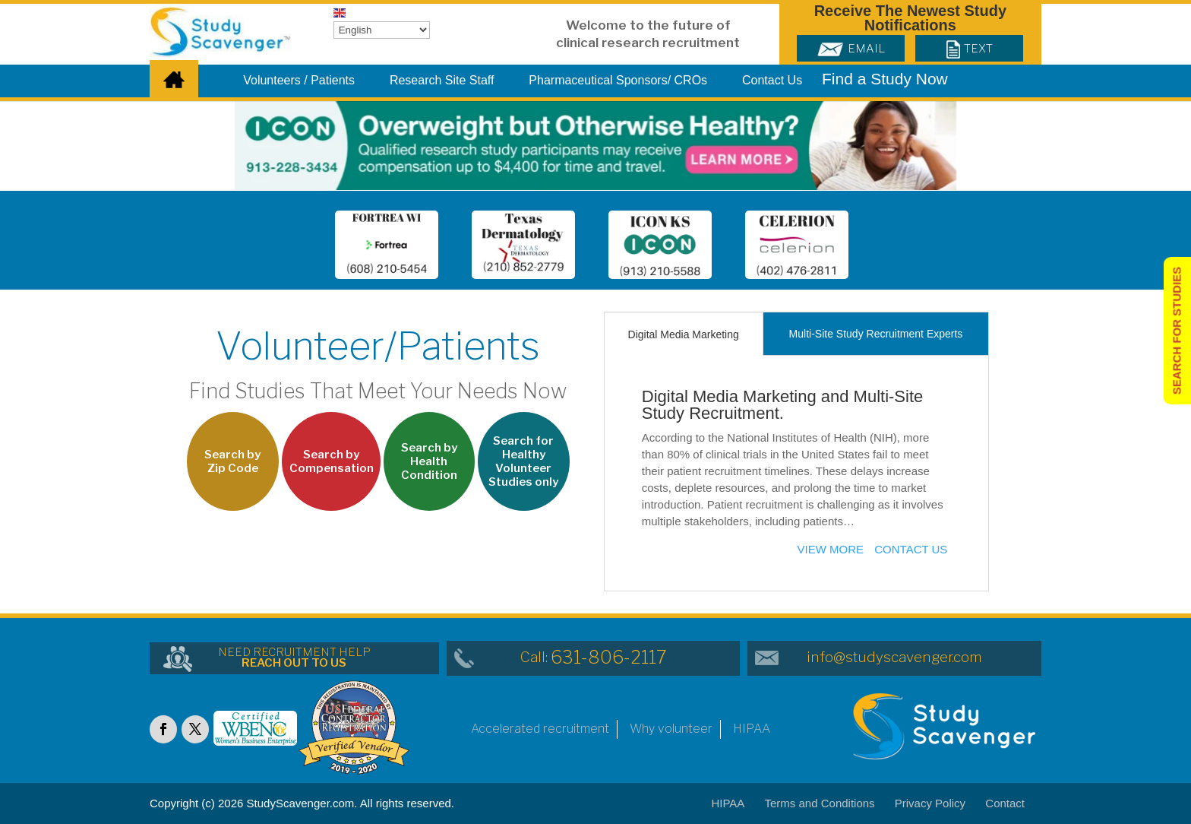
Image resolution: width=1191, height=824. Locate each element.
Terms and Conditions (820, 803)
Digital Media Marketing (683, 334)
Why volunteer (671, 728)
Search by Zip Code (232, 461)
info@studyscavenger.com (894, 657)
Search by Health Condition (429, 461)
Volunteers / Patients (299, 80)
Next (882, 248)
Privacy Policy (930, 803)
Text (969, 48)
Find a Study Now (885, 79)
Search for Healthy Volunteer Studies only (523, 461)
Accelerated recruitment (540, 728)
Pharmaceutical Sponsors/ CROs (618, 80)
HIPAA (751, 728)
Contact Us (772, 80)
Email (851, 48)
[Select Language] (381, 30)
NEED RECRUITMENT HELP (294, 657)
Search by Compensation (331, 461)
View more (831, 549)
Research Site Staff (442, 80)
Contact (1005, 803)
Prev (301, 248)
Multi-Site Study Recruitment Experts (876, 334)
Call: (593, 657)
